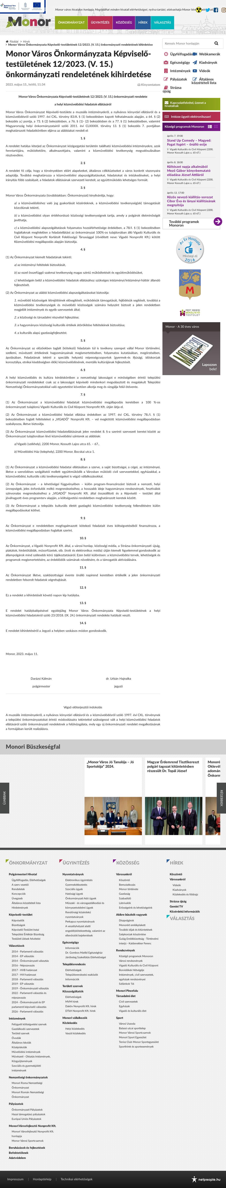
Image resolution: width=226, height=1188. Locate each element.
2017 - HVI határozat (24, 974)
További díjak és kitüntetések (135, 929)
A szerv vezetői (20, 884)
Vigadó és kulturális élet (132, 1011)
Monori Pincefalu (127, 990)
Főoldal (14, 41)
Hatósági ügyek (74, 893)
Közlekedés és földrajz (185, 894)
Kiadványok (208, 62)
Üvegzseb (17, 898)
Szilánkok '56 (126, 983)
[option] (113, 801)
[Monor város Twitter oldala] (207, 10)
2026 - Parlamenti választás (27, 1011)
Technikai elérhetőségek (76, 1179)
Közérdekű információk (185, 911)
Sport (119, 1018)
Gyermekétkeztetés (76, 884)
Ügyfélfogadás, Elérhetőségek (29, 880)
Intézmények (180, 71)
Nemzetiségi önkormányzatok (28, 1077)
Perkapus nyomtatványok (80, 921)
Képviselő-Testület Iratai (25, 929)
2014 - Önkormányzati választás (30, 961)
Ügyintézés (100, 22)
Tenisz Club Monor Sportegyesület (139, 1042)
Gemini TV (176, 906)
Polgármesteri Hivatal (23, 874)
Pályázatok (178, 79)
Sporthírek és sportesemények (136, 1046)
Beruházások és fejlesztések (27, 1147)
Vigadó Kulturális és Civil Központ (138, 965)
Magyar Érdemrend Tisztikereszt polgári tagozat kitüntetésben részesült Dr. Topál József (173, 766)
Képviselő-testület (20, 914)
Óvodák (16, 1038)
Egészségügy (180, 62)
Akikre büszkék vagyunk (131, 914)
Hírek (143, 22)
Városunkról (124, 874)
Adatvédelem (17, 1158)
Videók (204, 71)
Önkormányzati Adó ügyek (80, 898)
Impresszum (15, 1179)
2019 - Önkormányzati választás (30, 988)
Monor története (128, 889)
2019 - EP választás (23, 983)
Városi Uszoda (127, 1023)
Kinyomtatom (148, 84)
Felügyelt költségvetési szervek (29, 1024)
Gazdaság (124, 893)
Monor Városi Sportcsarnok (27, 1140)
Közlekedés (69, 1023)
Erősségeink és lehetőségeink (135, 907)
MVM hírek (71, 1001)
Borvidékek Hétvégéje (131, 970)
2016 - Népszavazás (23, 965)
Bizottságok (18, 925)
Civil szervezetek (128, 1001)
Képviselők (18, 920)
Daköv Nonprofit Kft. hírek (80, 1006)
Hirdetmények (20, 907)
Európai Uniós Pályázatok (26, 1119)
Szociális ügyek (74, 889)
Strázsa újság (178, 901)
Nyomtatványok (73, 874)
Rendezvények (125, 950)
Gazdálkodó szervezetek (25, 1029)
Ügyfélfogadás (181, 54)
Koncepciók (19, 893)
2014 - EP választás (23, 956)
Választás (162, 22)
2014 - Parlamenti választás (27, 951)
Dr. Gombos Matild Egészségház (83, 952)
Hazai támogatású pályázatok (28, 1114)
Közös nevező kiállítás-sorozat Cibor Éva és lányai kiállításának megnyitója (191, 201)
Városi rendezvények (131, 961)
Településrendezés (74, 964)
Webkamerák (209, 54)
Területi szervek (20, 1033)
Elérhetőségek (73, 970)
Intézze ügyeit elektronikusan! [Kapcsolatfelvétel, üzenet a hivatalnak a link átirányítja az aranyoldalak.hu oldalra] (188, 116)
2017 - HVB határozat (24, 970)
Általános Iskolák (21, 1042)
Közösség (124, 22)
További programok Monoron (184, 223)
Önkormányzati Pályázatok (27, 1109)
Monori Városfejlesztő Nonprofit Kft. (32, 1126)
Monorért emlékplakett (132, 925)
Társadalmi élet (126, 996)
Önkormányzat (71, 22)
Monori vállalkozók (74, 1018)
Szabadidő (125, 898)
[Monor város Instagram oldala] (224, 10)
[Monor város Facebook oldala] (216, 10)
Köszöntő (124, 880)
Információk (72, 948)
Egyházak (124, 1006)
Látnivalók (125, 903)
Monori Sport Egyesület (132, 1037)
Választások (16, 945)
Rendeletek (18, 889)
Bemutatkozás (127, 884)
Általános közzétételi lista (204, 81)
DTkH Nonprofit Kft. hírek (80, 1011)
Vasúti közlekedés (75, 1033)
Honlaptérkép (42, 1179)
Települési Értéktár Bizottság (28, 934)
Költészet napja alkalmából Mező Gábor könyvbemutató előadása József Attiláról (189, 170)
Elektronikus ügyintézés (78, 880)
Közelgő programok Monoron (184, 126)
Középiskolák (19, 1047)
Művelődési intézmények (26, 1052)
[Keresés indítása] (216, 43)
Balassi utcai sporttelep (132, 1028)
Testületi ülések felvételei (26, 938)
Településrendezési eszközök (81, 974)
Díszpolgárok (126, 920)
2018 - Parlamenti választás (27, 979)
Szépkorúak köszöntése (132, 934)
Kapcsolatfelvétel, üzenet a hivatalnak (185, 104)
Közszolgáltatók (72, 991)
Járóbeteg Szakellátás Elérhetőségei (85, 957)
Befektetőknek (18, 1152)
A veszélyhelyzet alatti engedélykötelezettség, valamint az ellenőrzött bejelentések (85, 931)
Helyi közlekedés (75, 1028)
